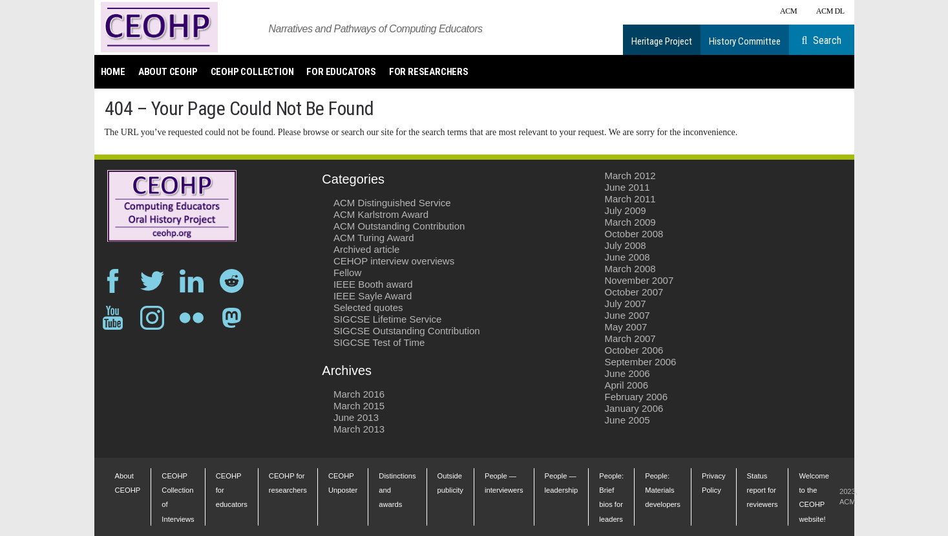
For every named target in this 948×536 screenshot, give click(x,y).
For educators (340, 72)
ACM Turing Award (373, 237)
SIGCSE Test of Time (379, 342)
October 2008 (634, 233)
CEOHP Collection (252, 72)
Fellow (347, 272)
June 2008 (627, 257)
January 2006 (634, 408)
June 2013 (356, 417)
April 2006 (627, 385)
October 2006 (634, 350)
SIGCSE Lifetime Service (387, 319)
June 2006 (627, 373)
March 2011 (630, 198)
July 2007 (625, 303)
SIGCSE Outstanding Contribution (406, 330)
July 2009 (625, 210)
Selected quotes (368, 307)
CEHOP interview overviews (393, 260)
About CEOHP (168, 72)
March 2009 (630, 222)
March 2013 (358, 428)
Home (113, 72)
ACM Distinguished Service (392, 202)
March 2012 (630, 175)
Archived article (366, 249)
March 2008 (630, 268)
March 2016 (358, 394)
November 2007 (639, 280)
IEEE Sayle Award (372, 295)
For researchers (429, 72)
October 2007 (634, 291)
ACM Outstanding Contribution (399, 225)
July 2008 (625, 245)
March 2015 (358, 405)
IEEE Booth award (373, 284)
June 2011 (627, 187)
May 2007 (626, 326)
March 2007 (630, 338)
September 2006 (641, 361)
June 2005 (627, 419)
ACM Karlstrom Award (380, 214)
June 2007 (627, 315)
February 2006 (636, 396)
